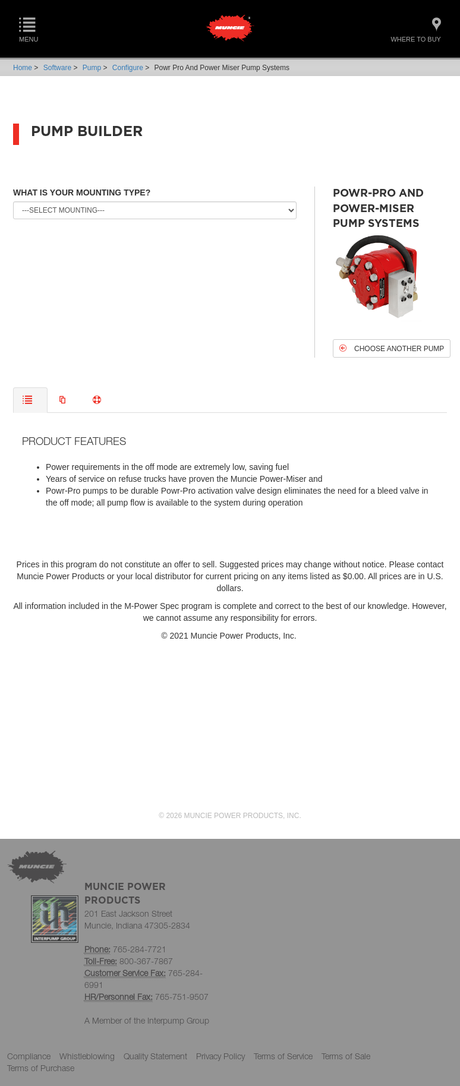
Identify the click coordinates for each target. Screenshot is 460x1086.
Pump (92, 68)
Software (57, 68)
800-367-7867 (146, 961)
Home (22, 68)
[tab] (30, 400)
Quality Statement (155, 1056)
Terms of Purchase (40, 1068)
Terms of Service (283, 1056)
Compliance (29, 1056)
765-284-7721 (139, 949)
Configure (127, 68)
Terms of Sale (346, 1056)
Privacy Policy (220, 1056)
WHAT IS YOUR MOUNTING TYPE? (81, 192)
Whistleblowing (87, 1056)
